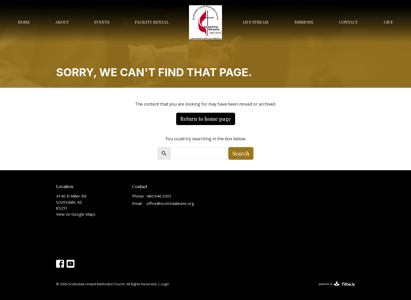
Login (165, 284)
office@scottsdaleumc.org (170, 203)
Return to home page (205, 118)
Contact (348, 22)
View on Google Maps (75, 214)
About (62, 22)
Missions (303, 22)
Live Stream (255, 22)
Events (101, 22)
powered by (337, 284)
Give (388, 22)
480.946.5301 (159, 196)
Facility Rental (152, 22)
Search (240, 153)
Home (24, 22)
